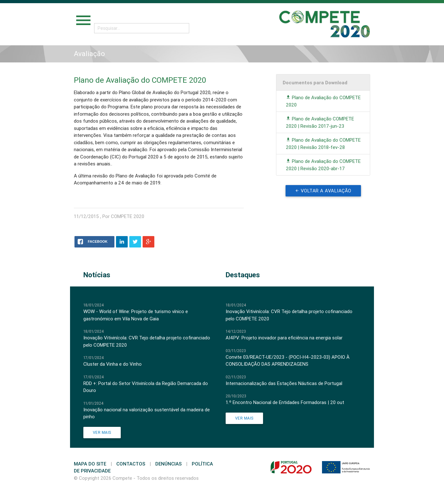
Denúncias (168, 464)
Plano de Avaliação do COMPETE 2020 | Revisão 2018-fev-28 (323, 143)
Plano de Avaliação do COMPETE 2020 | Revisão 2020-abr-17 (323, 164)
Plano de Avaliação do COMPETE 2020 (323, 101)
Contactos (130, 464)
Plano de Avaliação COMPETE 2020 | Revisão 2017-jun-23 (320, 122)
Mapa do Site (90, 464)
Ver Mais (102, 432)
